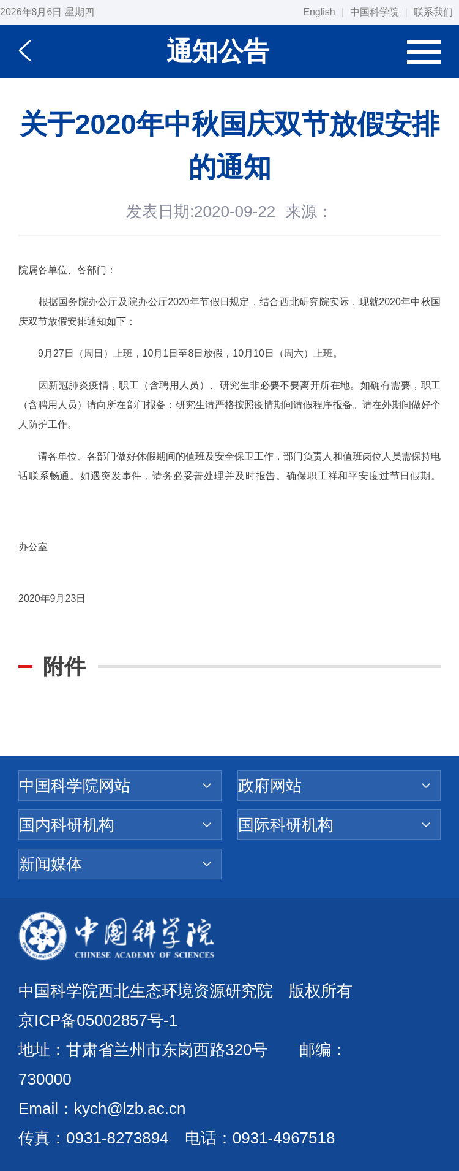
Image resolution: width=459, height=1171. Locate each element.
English (319, 12)
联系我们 (433, 12)
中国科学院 (374, 12)
